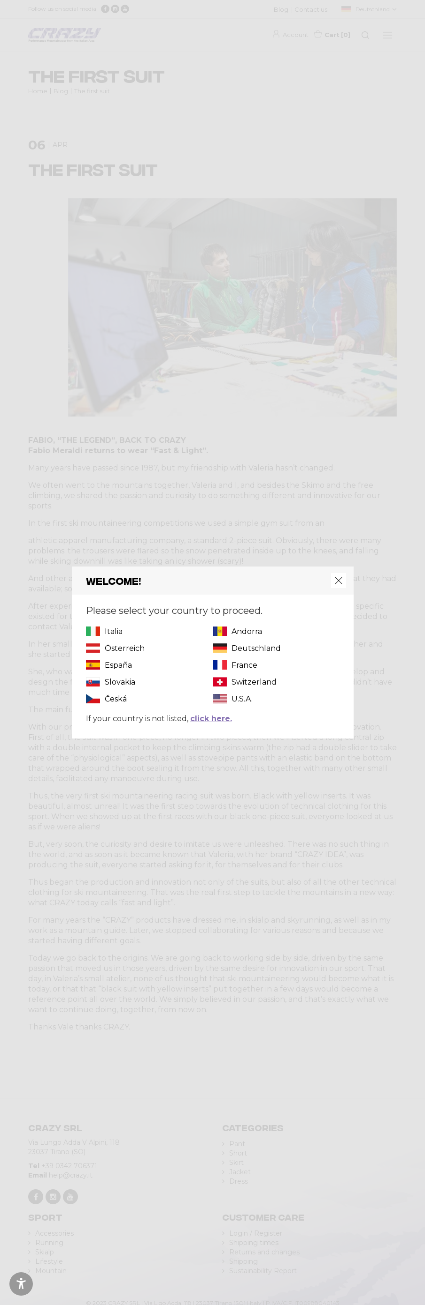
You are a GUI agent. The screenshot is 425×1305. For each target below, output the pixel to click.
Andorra (247, 631)
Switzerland (254, 682)
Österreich (125, 648)
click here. (211, 718)
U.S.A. (242, 698)
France (244, 665)
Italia (114, 631)
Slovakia (120, 682)
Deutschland (256, 648)
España (118, 665)
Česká (116, 698)
